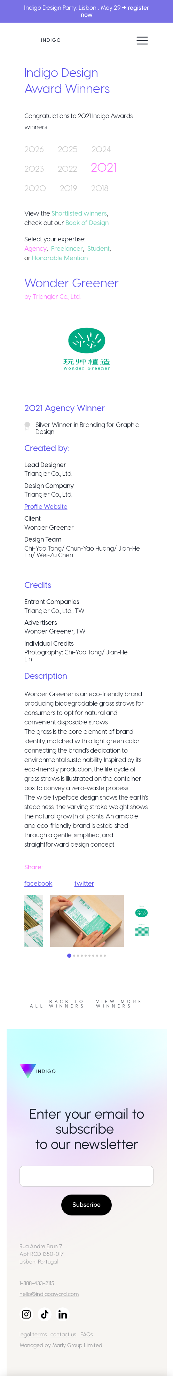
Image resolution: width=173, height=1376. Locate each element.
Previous (19, 921)
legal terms (33, 1334)
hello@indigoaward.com (49, 1294)
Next (154, 921)
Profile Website (46, 506)
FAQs (86, 1334)
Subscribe (86, 1204)
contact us (63, 1334)
